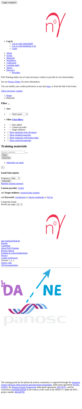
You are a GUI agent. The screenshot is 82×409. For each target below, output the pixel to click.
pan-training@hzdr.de (10, 241)
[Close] (2, 167)
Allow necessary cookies (12, 91)
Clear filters (17, 119)
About (9, 53)
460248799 (19, 392)
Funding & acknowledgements (14, 253)
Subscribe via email (14, 162)
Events (9, 55)
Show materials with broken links (22, 138)
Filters (4, 155)
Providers (16, 72)
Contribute (5, 246)
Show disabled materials (18, 135)
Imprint (4, 243)
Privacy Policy (14, 82)
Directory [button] (10, 70)
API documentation (9, 265)
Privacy (4, 255)
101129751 (61, 387)
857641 (76, 385)
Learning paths (12, 65)
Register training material (12, 183)
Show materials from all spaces (21, 132)
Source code (6, 263)
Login (14, 48)
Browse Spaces (7, 250)
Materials (10, 58)
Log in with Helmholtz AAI (24, 46)
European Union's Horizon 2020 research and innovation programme (40, 383)
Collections (11, 63)
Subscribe (6, 158)
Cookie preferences (9, 258)
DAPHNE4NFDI (18, 389)
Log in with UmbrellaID (22, 44)
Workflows (11, 60)
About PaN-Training (10, 248)
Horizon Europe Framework (24, 387)
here (49, 86)
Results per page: (8, 204)
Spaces (9, 68)
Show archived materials (18, 140)
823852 (4, 387)
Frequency (5, 178)
